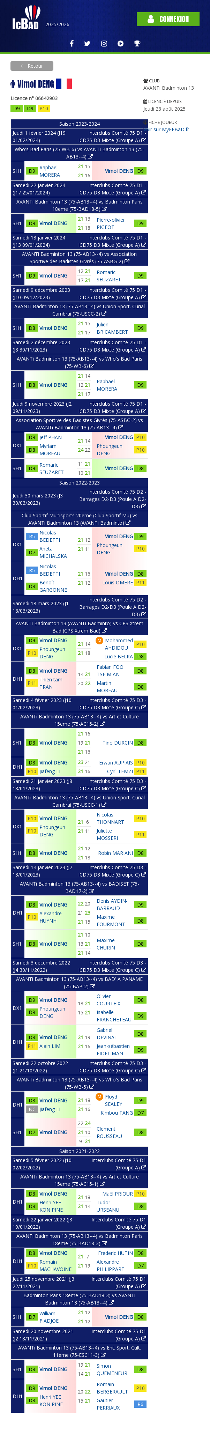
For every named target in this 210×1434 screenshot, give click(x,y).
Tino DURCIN (118, 742)
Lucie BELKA (118, 656)
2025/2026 (57, 24)
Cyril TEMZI (120, 771)
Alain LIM (49, 1046)
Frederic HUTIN (115, 1253)
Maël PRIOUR (117, 1193)
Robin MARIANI (115, 853)
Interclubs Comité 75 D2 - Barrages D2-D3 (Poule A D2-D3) (112, 499)
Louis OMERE (117, 582)
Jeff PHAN (50, 437)
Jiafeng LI (49, 771)
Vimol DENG (119, 171)
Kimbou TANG (116, 1112)
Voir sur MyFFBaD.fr (166, 129)
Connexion (168, 19)
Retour (34, 65)
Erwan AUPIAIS (116, 762)
